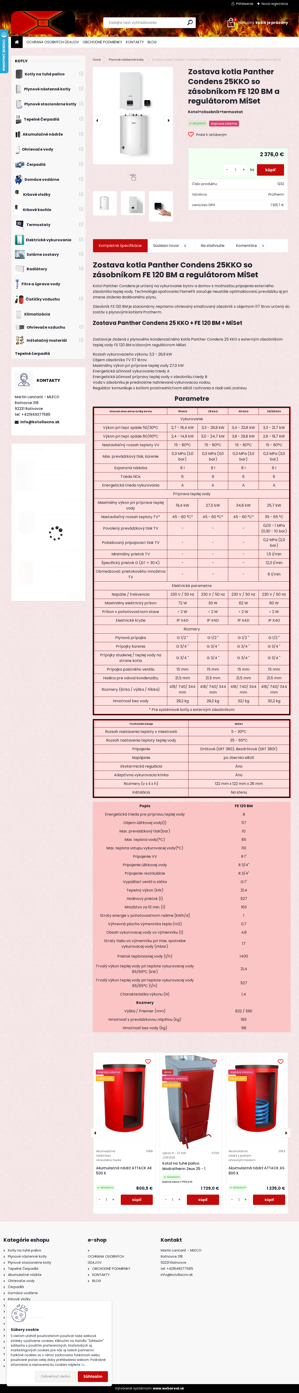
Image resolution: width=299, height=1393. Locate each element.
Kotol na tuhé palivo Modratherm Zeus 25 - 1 (183, 1166)
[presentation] (97, 120)
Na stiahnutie (212, 245)
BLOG (152, 42)
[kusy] (234, 170)
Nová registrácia (275, 3)
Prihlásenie (244, 3)
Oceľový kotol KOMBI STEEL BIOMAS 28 (59, 568)
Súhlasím (92, 1376)
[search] (190, 22)
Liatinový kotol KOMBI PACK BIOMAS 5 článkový (62, 517)
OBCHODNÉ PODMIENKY (102, 42)
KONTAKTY (135, 42)
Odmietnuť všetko (55, 1376)
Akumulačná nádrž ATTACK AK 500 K (124, 1171)
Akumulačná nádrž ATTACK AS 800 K (256, 1171)
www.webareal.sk (168, 1388)
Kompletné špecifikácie (120, 245)
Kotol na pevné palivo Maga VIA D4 (59, 472)
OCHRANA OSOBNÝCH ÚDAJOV (52, 42)
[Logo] (43, 22)
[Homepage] (17, 42)
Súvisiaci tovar (171, 246)
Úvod (97, 59)
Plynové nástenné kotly (126, 59)
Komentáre (251, 246)
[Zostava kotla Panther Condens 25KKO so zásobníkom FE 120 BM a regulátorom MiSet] (133, 115)
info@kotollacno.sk (40, 422)
